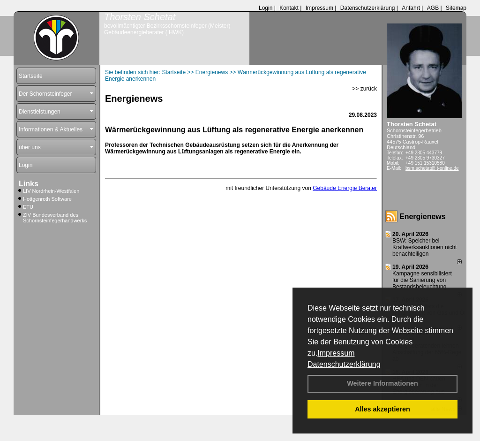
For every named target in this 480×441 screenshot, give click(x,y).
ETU (28, 207)
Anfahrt (411, 8)
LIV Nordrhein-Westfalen (51, 191)
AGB (433, 8)
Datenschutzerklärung (344, 364)
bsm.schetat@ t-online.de (432, 168)
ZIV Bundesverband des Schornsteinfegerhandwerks (55, 217)
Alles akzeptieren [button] (382, 409)
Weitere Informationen (382, 383)
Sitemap (456, 8)
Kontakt (289, 8)
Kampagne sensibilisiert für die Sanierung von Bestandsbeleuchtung (422, 280)
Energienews (422, 216)
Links (28, 184)
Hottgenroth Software (47, 199)
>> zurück (364, 88)
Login (265, 8)
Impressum (335, 353)
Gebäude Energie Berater (345, 188)
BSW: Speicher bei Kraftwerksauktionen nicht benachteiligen (424, 247)
